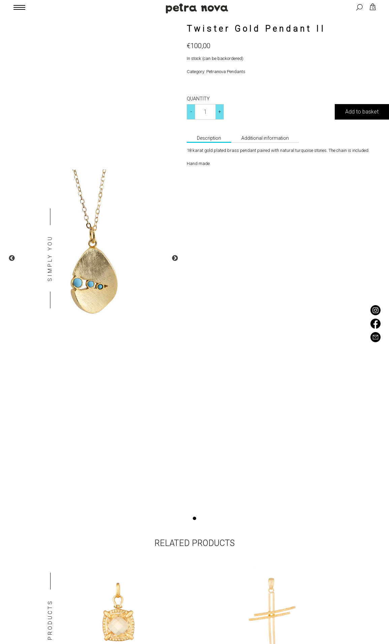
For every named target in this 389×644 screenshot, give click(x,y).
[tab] (209, 139)
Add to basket (362, 111)
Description (209, 138)
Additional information (265, 138)
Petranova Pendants (225, 71)
